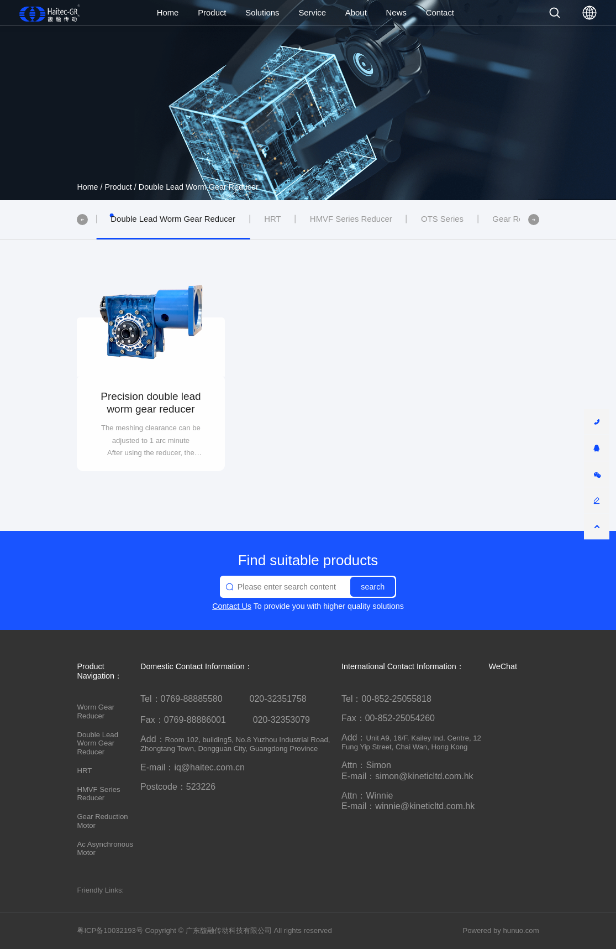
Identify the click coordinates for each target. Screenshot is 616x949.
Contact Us (231, 606)
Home (168, 12)
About (356, 12)
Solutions (262, 12)
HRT (84, 770)
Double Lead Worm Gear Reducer (199, 186)
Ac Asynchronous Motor (105, 848)
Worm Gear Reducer (95, 711)
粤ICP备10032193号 (110, 930)
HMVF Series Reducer (98, 793)
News (396, 12)
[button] (82, 219)
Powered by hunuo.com (500, 930)
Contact (440, 12)
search (373, 586)
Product (212, 12)
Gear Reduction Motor (102, 821)
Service (312, 12)
